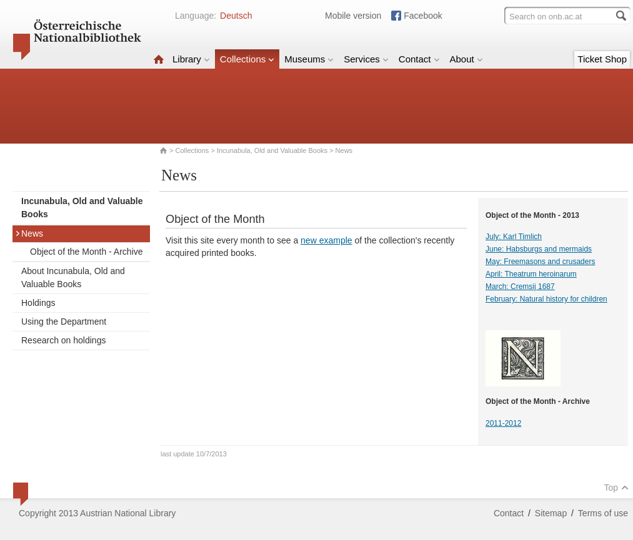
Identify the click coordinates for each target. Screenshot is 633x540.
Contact (419, 59)
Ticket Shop (602, 59)
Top (616, 488)
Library (191, 59)
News (29, 233)
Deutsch (236, 16)
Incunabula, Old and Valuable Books (272, 150)
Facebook (423, 16)
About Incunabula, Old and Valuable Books (73, 277)
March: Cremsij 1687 (520, 286)
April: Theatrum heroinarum (531, 274)
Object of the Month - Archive (86, 252)
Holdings (38, 303)
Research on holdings (63, 340)
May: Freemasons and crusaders (540, 261)
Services (366, 59)
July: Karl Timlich (514, 236)
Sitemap (551, 513)
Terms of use (603, 513)
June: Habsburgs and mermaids (539, 249)
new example (326, 240)
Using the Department (63, 321)
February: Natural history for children (546, 299)
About (466, 59)
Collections (247, 59)
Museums (309, 59)
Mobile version (353, 16)
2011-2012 (503, 423)
